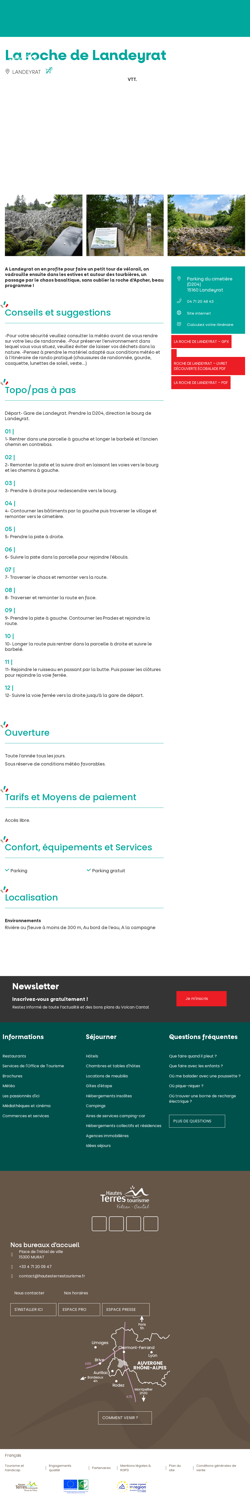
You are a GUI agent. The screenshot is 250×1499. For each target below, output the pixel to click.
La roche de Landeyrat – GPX (201, 341)
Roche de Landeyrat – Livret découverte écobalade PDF (200, 366)
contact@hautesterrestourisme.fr (52, 1276)
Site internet (199, 313)
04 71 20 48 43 (200, 301)
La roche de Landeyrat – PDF (201, 382)
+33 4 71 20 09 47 (35, 1267)
